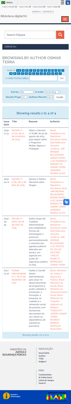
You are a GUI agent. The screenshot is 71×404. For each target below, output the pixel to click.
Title (41, 358)
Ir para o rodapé (53, 7)
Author (42, 356)
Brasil (6, 2)
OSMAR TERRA (57, 167)
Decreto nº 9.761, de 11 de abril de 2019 (19, 182)
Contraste (48, 11)
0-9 (18, 70)
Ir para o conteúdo (9, 7)
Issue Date (44, 353)
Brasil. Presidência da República (57, 133)
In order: (39, 92)
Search (42, 383)
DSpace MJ (10, 46)
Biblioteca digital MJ (14, 16)
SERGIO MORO (57, 197)
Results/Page (13, 97)
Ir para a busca (39, 7)
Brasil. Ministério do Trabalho (56, 298)
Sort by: (15, 92)
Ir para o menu (25, 7)
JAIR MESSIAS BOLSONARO (57, 151)
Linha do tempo (46, 380)
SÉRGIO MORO (57, 158)
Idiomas (36, 11)
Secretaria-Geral (58, 139)
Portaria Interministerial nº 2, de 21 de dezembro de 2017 (19, 276)
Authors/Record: (38, 97)
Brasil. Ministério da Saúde (57, 282)
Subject (42, 361)
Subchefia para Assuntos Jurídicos (57, 145)
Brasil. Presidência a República (57, 182)
